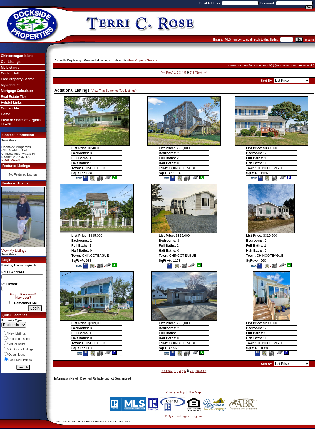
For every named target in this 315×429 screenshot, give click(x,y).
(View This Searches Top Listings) (114, 90)
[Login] (35, 308)
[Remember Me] (11, 302)
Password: (267, 3)
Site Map (195, 392)
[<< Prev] (167, 72)
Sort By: (267, 80)
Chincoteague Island (17, 56)
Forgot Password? (23, 294)
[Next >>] (201, 72)
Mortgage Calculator (17, 91)
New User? (23, 297)
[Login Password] (22, 288)
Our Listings (11, 62)
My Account (10, 85)
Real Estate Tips (13, 97)
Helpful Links (11, 102)
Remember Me (23, 303)
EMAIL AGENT (11, 160)
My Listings (10, 67)
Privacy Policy (174, 392)
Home (5, 114)
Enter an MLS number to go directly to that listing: (246, 39)
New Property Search (142, 60)
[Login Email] (22, 276)
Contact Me (10, 108)
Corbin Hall (10, 73)
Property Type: (12, 320)
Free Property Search (17, 79)
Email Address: (210, 3)
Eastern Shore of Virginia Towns (21, 122)
